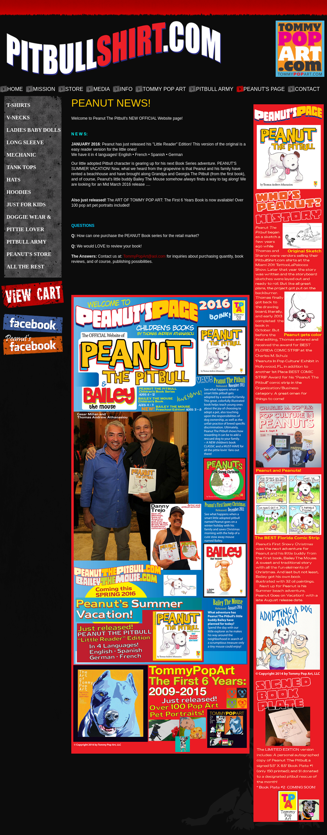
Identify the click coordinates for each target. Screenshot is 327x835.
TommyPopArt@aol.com (144, 256)
